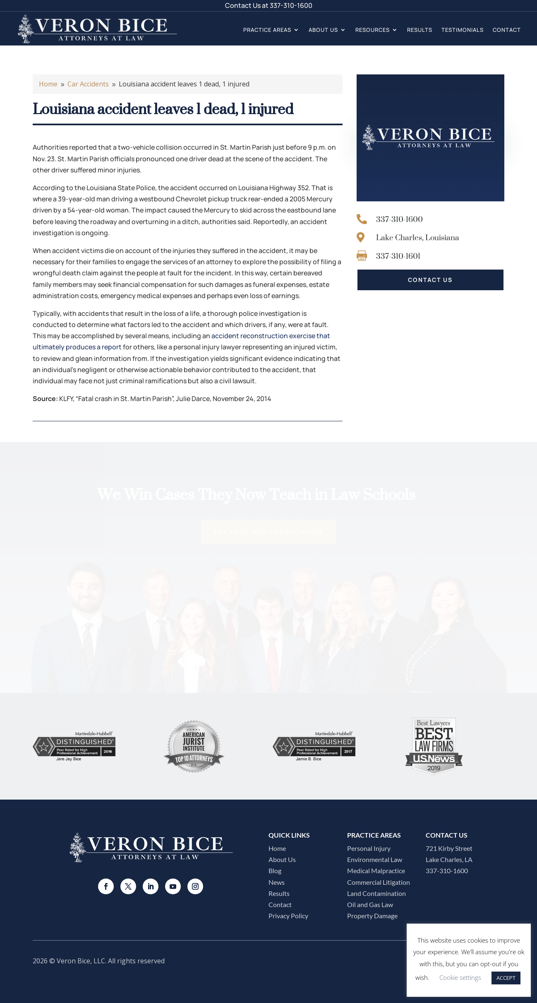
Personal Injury (369, 848)
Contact (507, 29)
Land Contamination (376, 893)
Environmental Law (374, 859)
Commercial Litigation (378, 882)
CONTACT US (430, 280)
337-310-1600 (291, 5)
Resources (372, 29)
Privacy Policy (288, 915)
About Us (323, 29)
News (276, 882)
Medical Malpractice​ (376, 870)
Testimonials (462, 29)
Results (419, 29)
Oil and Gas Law (370, 904)
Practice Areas (267, 29)
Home (277, 848)
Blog (274, 870)
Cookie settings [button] (460, 977)
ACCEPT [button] (505, 978)
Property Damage (372, 915)
